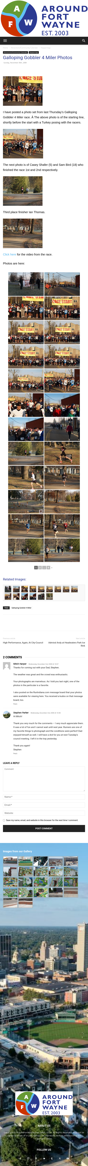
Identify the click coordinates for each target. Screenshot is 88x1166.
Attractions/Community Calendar (24, 47)
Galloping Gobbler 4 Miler (21, 608)
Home (5, 47)
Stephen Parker (21, 712)
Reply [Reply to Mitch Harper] (15, 704)
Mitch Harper (20, 663)
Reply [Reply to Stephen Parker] (15, 753)
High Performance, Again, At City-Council (23, 642)
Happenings (46, 47)
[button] (5, 41)
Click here (9, 254)
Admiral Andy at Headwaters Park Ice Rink (66, 644)
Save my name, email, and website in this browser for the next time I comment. (42, 820)
